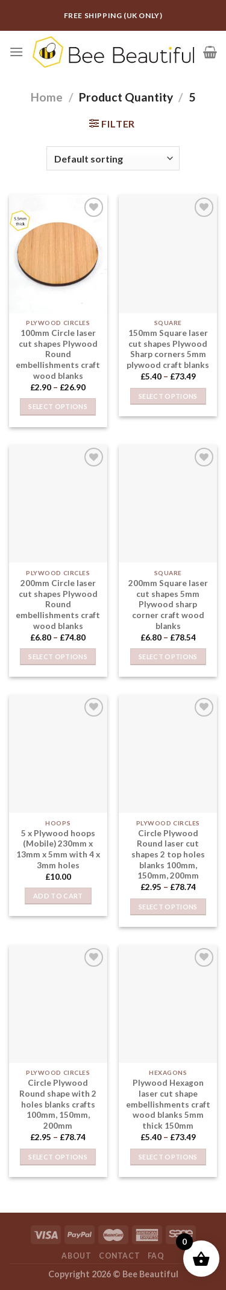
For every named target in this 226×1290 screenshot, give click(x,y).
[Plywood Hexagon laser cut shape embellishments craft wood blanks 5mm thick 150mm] (168, 1004)
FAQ (156, 1255)
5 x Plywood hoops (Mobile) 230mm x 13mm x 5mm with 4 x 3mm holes (58, 849)
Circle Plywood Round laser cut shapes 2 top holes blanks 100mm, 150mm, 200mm (168, 854)
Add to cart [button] (58, 896)
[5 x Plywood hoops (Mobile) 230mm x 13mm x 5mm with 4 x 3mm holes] (58, 754)
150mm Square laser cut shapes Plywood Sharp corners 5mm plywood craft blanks (168, 349)
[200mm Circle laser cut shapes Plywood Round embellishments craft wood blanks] (58, 504)
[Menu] (16, 51)
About (76, 1255)
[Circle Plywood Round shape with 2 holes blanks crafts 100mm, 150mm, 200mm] (58, 1004)
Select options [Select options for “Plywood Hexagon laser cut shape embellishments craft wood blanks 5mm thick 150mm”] (168, 1157)
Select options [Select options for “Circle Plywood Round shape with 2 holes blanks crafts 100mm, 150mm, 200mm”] (57, 1157)
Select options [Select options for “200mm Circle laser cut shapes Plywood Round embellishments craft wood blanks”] (57, 656)
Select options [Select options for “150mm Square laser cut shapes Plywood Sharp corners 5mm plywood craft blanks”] (168, 396)
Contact (119, 1255)
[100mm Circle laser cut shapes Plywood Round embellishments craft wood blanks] (58, 253)
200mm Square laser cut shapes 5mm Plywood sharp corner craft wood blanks (168, 604)
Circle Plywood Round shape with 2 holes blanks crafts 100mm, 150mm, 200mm (57, 1104)
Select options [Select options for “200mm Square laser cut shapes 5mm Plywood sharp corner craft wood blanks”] (168, 656)
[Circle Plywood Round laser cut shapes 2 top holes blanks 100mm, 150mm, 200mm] (168, 754)
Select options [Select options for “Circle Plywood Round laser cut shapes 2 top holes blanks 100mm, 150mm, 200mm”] (168, 907)
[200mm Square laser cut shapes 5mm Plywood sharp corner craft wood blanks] (168, 504)
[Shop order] (112, 158)
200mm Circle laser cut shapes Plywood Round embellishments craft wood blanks (58, 604)
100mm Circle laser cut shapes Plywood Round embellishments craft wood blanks (58, 354)
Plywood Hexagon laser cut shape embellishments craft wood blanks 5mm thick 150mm (168, 1104)
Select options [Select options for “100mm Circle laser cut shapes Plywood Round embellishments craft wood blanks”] (57, 406)
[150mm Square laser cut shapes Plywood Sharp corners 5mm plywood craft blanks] (168, 253)
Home (47, 97)
